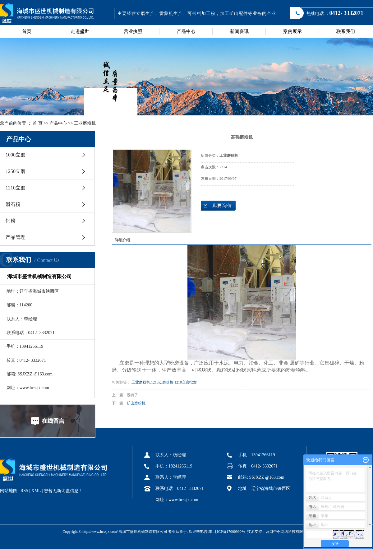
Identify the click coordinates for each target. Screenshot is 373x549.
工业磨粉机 (85, 123)
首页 (26, 31)
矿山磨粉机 (136, 403)
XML (36, 490)
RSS (24, 490)
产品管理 (15, 237)
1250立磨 (15, 171)
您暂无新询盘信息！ (63, 490)
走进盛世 (80, 31)
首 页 (38, 123)
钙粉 (11, 220)
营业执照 (133, 31)
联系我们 (345, 31)
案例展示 (292, 31)
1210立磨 (15, 187)
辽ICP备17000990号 (229, 531)
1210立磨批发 (185, 382)
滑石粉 (13, 204)
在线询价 (218, 206)
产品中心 (186, 31)
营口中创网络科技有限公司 (288, 531)
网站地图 (8, 490)
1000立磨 (15, 154)
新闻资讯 (239, 31)
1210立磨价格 (162, 382)
